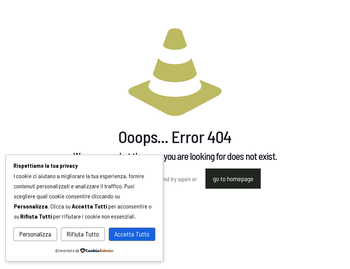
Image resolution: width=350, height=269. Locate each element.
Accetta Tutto (131, 234)
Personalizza (35, 234)
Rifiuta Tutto (82, 234)
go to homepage (233, 178)
